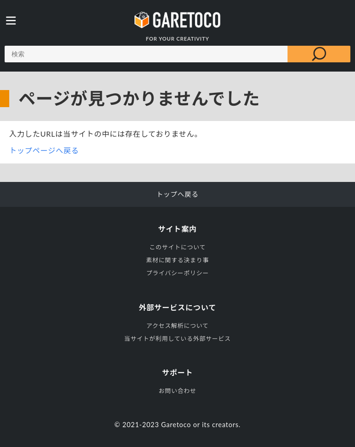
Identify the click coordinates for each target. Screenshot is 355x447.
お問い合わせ (177, 390)
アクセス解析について (178, 325)
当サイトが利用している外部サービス (177, 338)
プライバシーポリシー (177, 273)
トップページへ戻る (44, 150)
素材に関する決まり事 (177, 260)
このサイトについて (177, 247)
